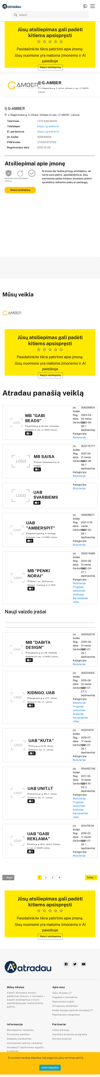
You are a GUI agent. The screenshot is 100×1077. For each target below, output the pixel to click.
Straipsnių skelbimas (65, 1006)
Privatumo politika (18, 1034)
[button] (92, 6)
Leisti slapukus (50, 1067)
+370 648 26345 (47, 121)
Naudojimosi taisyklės (20, 1030)
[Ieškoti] (50, 15)
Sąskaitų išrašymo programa (69, 1034)
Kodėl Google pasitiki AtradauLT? (72, 1010)
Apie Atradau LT (62, 993)
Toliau (91, 877)
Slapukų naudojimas (19, 1038)
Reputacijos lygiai (63, 1001)
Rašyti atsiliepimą (50, 67)
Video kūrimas (61, 1030)
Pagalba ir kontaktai (64, 997)
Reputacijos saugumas (66, 1014)
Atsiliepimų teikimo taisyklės (25, 1043)
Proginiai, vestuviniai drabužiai (79, 591)
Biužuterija (79, 437)
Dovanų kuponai (62, 1038)
